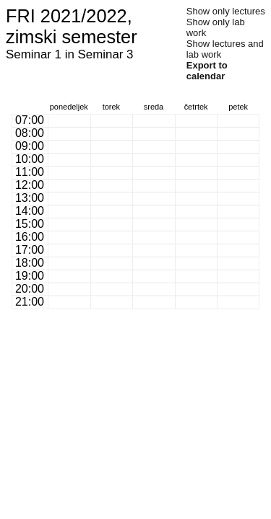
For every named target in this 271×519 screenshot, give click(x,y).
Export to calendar (207, 70)
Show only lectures (225, 11)
